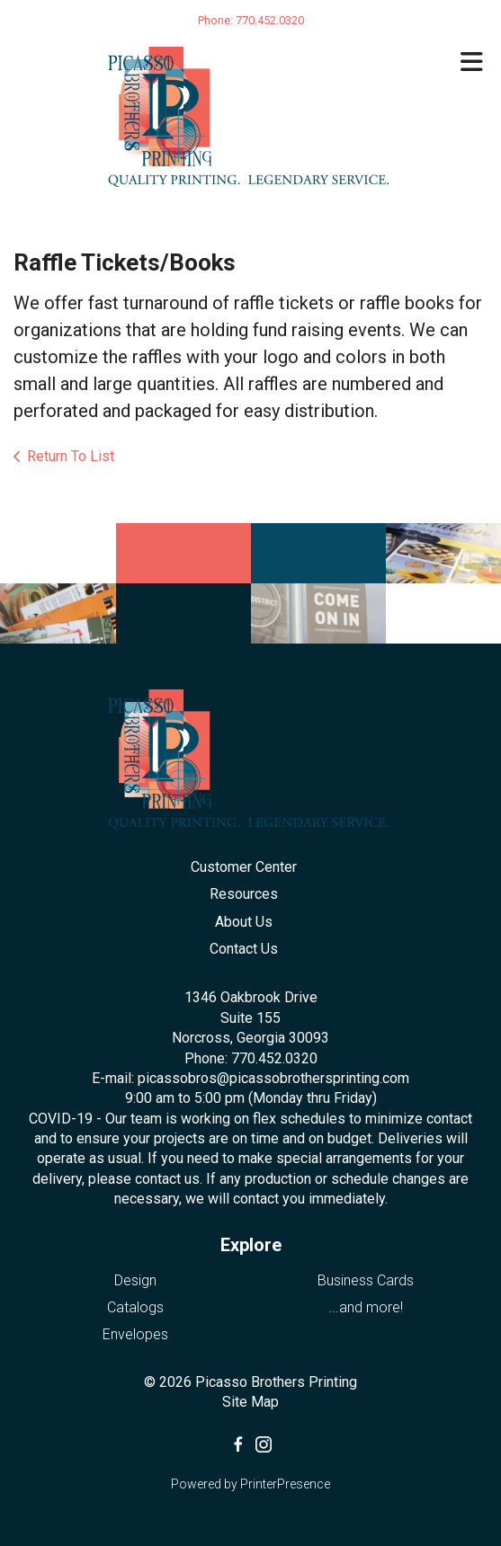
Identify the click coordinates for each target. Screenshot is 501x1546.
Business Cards (366, 1280)
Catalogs (135, 1307)
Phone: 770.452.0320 (251, 1058)
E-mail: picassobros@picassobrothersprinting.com (250, 1078)
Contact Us (244, 948)
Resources (244, 893)
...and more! (365, 1307)
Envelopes (135, 1334)
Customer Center (244, 866)
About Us (244, 921)
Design (135, 1280)
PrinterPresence (285, 1484)
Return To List (70, 456)
